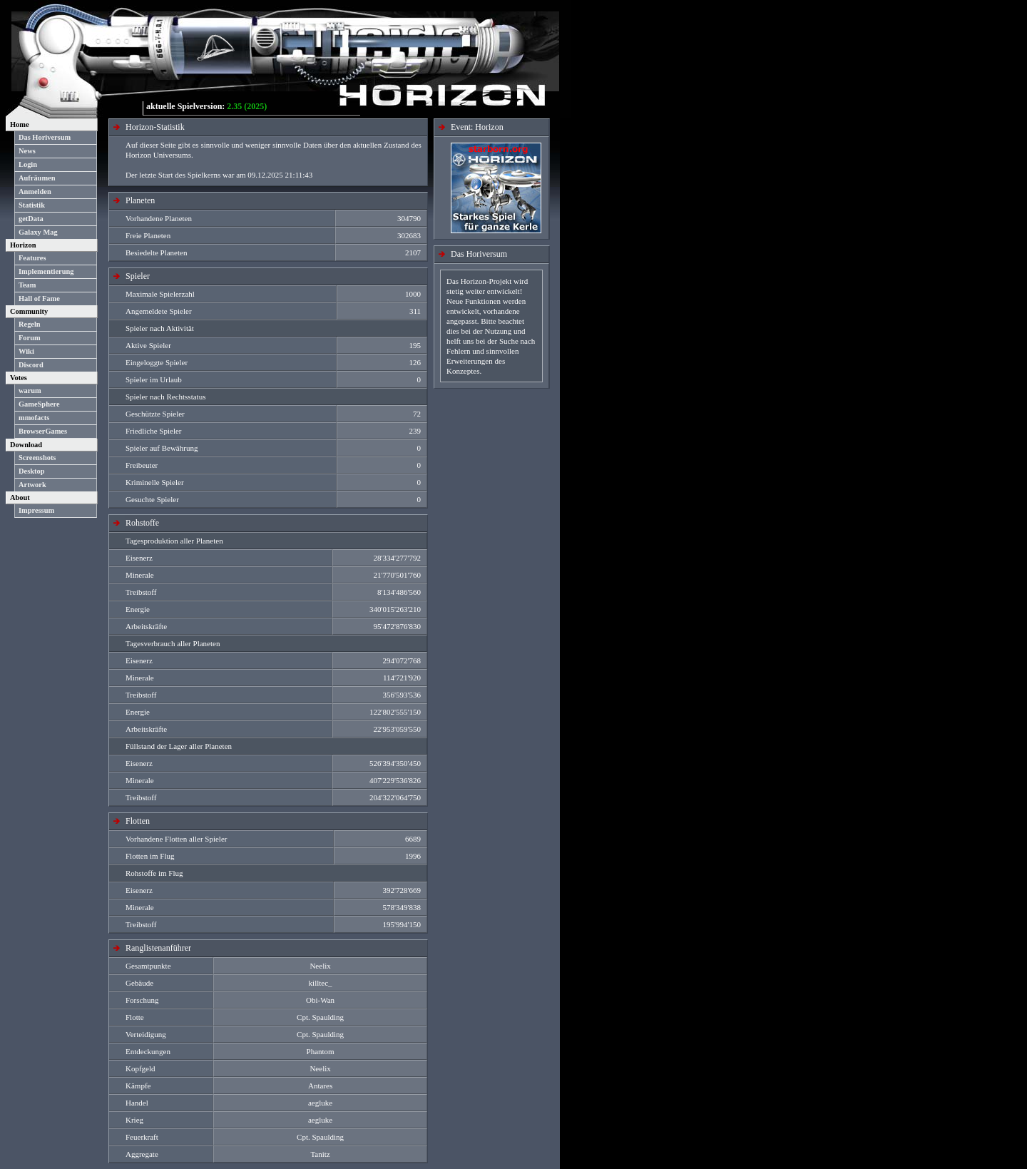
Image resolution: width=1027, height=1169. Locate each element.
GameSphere (39, 404)
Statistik (32, 205)
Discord (31, 365)
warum (30, 390)
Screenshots (37, 457)
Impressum (36, 510)
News (27, 151)
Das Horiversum (45, 137)
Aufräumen (37, 178)
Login (28, 164)
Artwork (32, 485)
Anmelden (35, 191)
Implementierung (46, 271)
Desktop (31, 471)
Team (27, 285)
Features (32, 258)
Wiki (26, 351)
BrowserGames (43, 431)
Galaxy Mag (38, 232)
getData (31, 219)
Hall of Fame (39, 298)
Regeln (30, 324)
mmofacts (34, 418)
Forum (30, 338)
